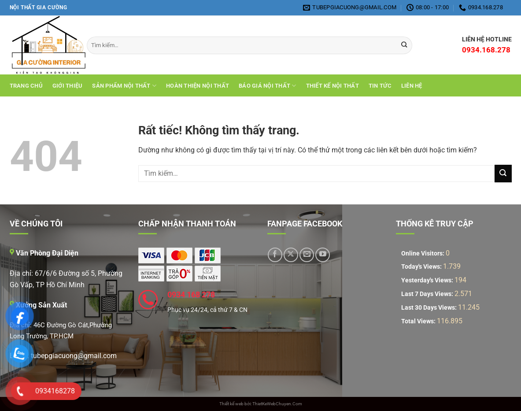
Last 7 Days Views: (427, 294)
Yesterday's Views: (427, 280)
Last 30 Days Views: (429, 307)
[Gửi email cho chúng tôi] (306, 255)
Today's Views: (422, 266)
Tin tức (380, 85)
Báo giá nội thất (267, 85)
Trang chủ (26, 85)
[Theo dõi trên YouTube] (322, 255)
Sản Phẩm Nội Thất (124, 85)
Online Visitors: (423, 253)
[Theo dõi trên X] (291, 255)
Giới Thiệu (67, 85)
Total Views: (419, 321)
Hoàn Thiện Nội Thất (197, 85)
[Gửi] (503, 173)
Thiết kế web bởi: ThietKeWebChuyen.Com (260, 403)
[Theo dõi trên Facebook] (275, 255)
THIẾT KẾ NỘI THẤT (332, 85)
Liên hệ (411, 85)
